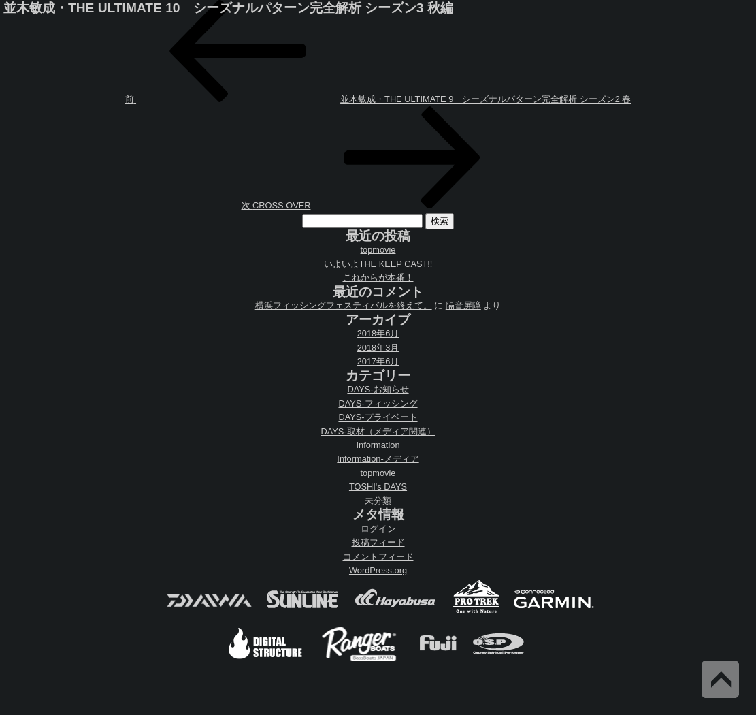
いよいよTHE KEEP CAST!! (378, 264)
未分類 (378, 501)
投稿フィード (378, 542)
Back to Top (720, 679)
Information (377, 445)
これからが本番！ (378, 277)
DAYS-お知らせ (377, 389)
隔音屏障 (463, 305)
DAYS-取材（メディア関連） (378, 431)
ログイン (378, 529)
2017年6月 (378, 361)
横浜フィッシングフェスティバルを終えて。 (343, 305)
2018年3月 (378, 348)
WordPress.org (378, 570)
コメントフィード (378, 557)
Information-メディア (377, 459)
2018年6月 (378, 333)
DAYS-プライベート (377, 417)
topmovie (378, 249)
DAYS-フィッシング (377, 403)
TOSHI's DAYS (378, 486)
